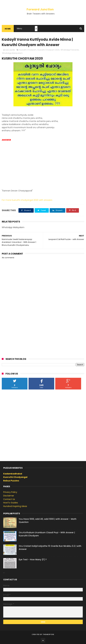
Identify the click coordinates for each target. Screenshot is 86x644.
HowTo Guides (10, 502)
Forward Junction (40, 9)
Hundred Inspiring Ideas (15, 506)
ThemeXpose (48, 634)
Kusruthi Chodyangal (15, 477)
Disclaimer (8, 495)
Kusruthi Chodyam (27, 50)
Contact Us (9, 499)
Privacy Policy (10, 492)
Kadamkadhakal (12, 473)
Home (8, 28)
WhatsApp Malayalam (12, 53)
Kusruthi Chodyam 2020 (49, 50)
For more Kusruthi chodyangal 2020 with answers (27, 200)
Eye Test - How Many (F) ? (33, 559)
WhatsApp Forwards (70, 50)
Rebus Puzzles (11, 480)
